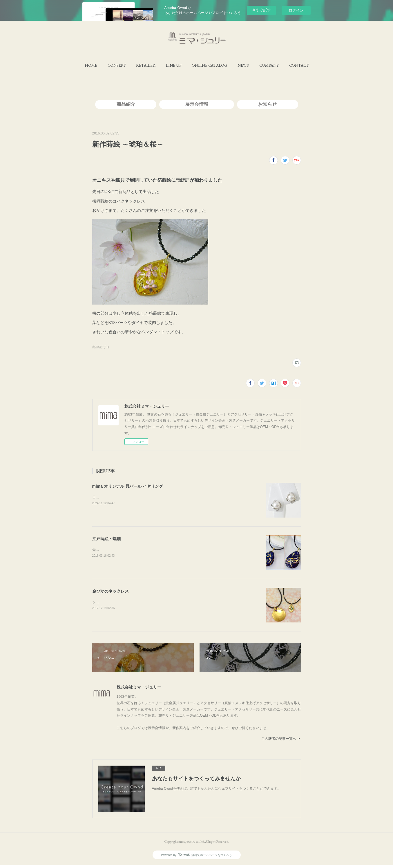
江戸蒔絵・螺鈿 (106, 538)
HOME (91, 65)
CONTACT (299, 65)
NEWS (243, 65)
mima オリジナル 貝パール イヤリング (127, 486)
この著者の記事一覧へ (281, 739)
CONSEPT (117, 65)
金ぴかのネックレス (110, 591)
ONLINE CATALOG (209, 65)
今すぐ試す (261, 10)
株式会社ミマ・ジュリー (139, 687)
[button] (91, 65)
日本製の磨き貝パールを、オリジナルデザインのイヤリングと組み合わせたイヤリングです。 (165, 497)
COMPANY (269, 65)
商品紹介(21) (100, 347)
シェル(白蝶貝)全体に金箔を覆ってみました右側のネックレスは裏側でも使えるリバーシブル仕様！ (170, 602)
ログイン (296, 10)
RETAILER (145, 65)
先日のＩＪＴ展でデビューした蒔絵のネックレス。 (132, 550)
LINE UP (173, 65)
